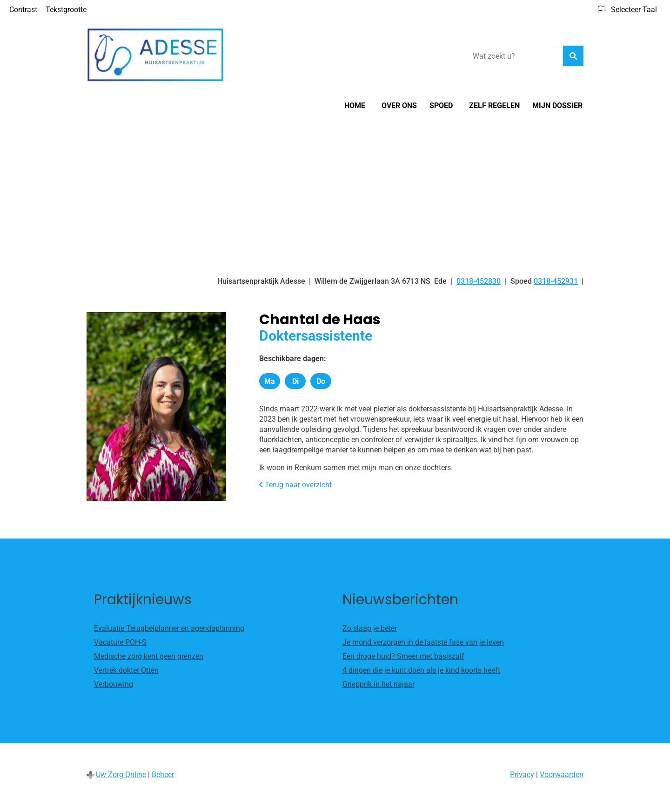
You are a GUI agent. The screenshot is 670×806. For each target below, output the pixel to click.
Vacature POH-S (120, 642)
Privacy (522, 774)
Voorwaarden (561, 774)
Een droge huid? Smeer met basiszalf (403, 656)
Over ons (399, 105)
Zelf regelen (494, 105)
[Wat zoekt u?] (514, 56)
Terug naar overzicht (295, 484)
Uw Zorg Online (121, 774)
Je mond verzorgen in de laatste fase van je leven (423, 642)
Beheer (163, 774)
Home (354, 105)
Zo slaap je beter (369, 628)
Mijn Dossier (557, 105)
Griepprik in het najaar (378, 684)
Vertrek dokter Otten (126, 670)
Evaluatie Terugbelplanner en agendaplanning (169, 628)
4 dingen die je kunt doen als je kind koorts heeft (421, 670)
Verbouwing (113, 684)
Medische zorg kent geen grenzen (148, 656)
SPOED (441, 105)
